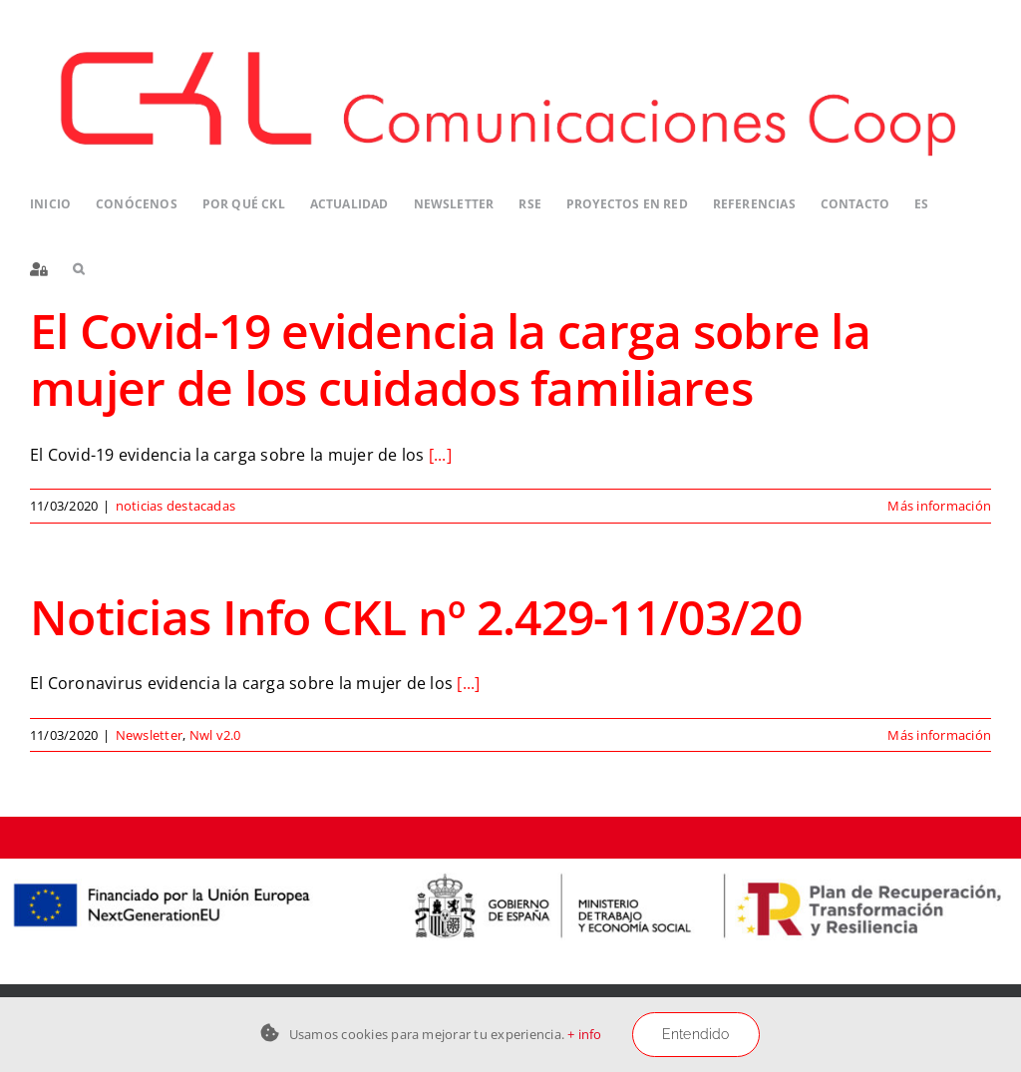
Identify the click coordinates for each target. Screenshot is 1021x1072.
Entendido (696, 1034)
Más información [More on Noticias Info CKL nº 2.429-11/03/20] (939, 735)
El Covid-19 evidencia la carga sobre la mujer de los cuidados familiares (450, 359)
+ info (584, 1034)
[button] (78, 269)
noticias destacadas (176, 506)
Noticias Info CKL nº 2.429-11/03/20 (416, 616)
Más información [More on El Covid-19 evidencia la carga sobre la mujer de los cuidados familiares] (939, 506)
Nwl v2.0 (215, 735)
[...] (440, 455)
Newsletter (149, 735)
